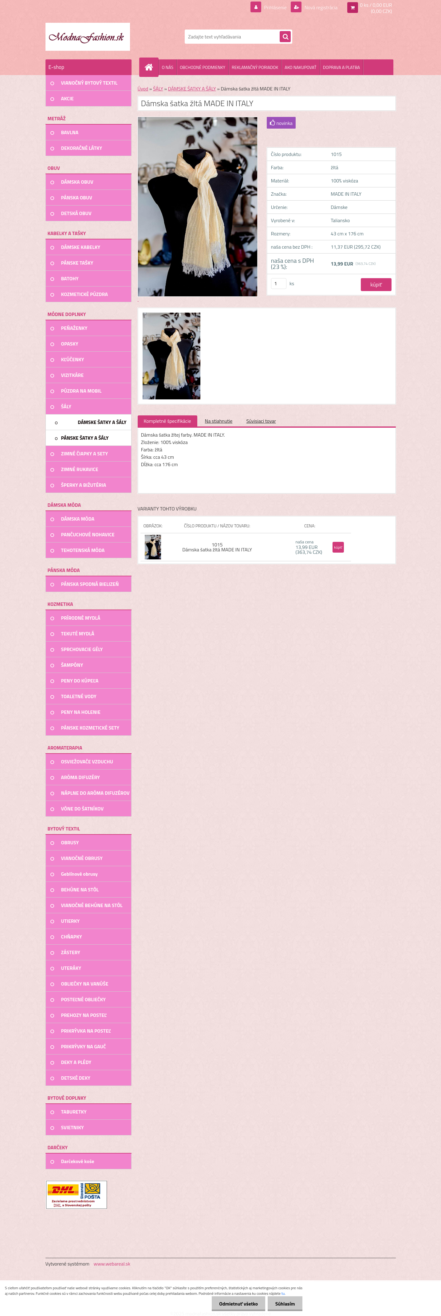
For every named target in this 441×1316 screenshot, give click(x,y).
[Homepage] (151, 67)
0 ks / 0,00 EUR (376, 5)
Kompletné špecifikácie (167, 421)
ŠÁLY (158, 88)
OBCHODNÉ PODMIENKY (202, 67)
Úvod (143, 88)
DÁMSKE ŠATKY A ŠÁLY (192, 88)
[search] (285, 37)
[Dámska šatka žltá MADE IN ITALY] (170, 313)
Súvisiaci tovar (261, 421)
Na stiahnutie (219, 421)
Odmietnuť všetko (238, 1303)
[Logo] (87, 36)
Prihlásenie (275, 7)
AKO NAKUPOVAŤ (300, 67)
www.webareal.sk (111, 1263)
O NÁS (168, 67)
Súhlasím (285, 1303)
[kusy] (278, 283)
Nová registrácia (320, 7)
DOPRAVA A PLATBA (341, 67)
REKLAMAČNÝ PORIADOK (255, 67)
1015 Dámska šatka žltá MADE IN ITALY (217, 547)
